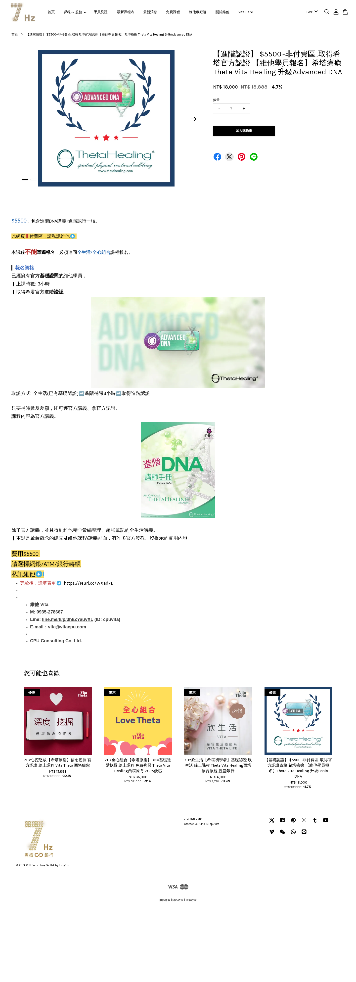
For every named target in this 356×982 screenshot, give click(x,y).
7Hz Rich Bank (193, 818)
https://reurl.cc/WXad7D (89, 583)
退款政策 (191, 900)
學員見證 (101, 12)
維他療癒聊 (197, 12)
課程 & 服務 (75, 12)
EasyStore (65, 865)
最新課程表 (125, 12)
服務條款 (164, 900)
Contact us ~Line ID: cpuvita (202, 824)
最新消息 (150, 12)
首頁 (51, 12)
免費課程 (173, 12)
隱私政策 (178, 900)
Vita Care (245, 12)
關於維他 (222, 12)
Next (194, 119)
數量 (216, 100)
